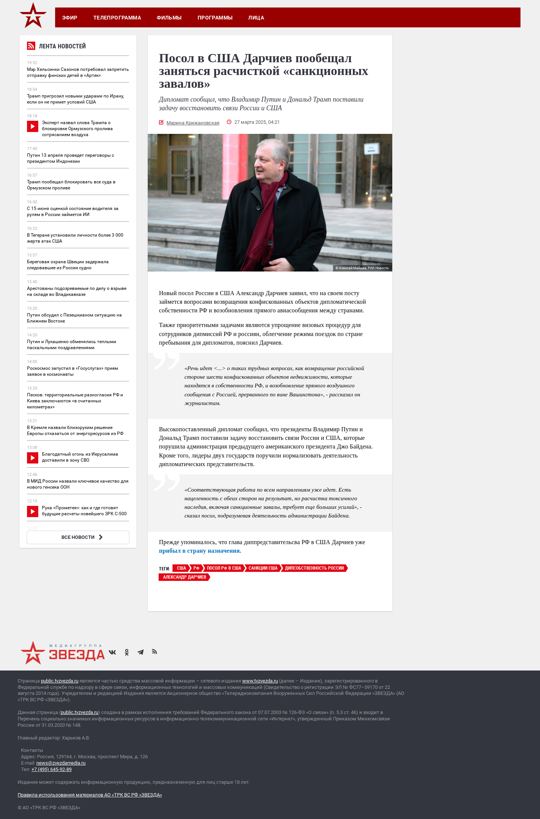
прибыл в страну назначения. (200, 551)
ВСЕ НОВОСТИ (83, 537)
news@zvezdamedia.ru (61, 763)
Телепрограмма (117, 18)
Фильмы (169, 18)
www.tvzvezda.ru (260, 681)
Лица (256, 18)
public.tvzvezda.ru (59, 681)
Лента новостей (56, 47)
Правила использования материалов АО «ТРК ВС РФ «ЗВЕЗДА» (90, 795)
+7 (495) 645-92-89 (52, 769)
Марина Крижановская (192, 123)
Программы (215, 18)
